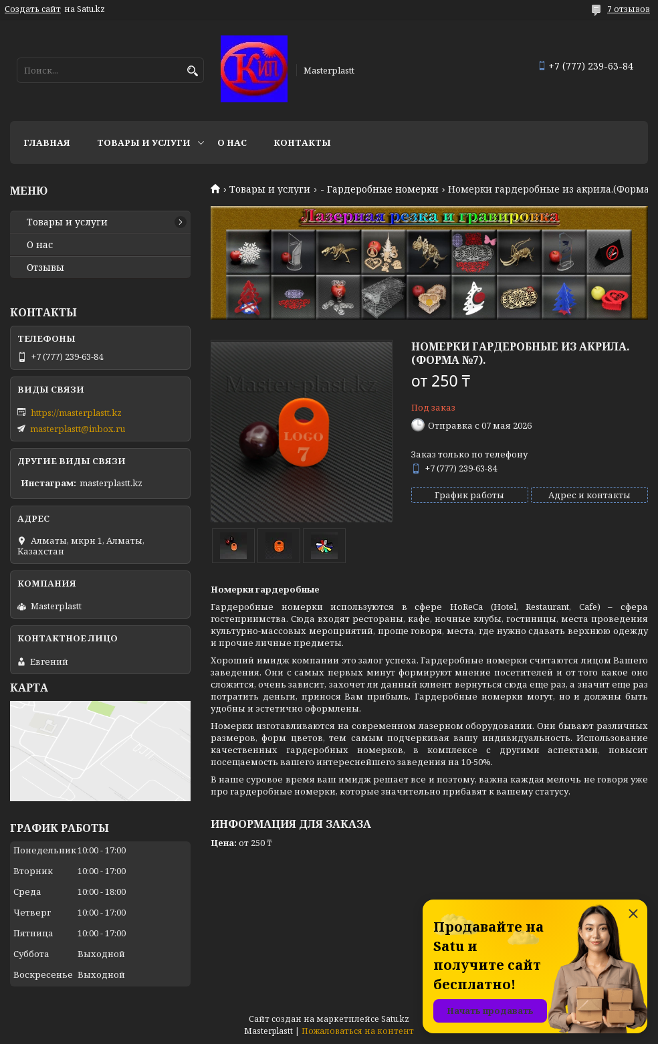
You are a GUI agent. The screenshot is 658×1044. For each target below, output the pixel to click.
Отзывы (45, 268)
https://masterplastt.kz (76, 412)
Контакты (302, 142)
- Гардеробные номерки (379, 189)
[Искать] (192, 71)
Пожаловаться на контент (358, 1031)
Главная (46, 142)
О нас (232, 142)
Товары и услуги (144, 142)
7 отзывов (628, 9)
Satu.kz (395, 1019)
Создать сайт (33, 9)
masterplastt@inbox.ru (77, 428)
